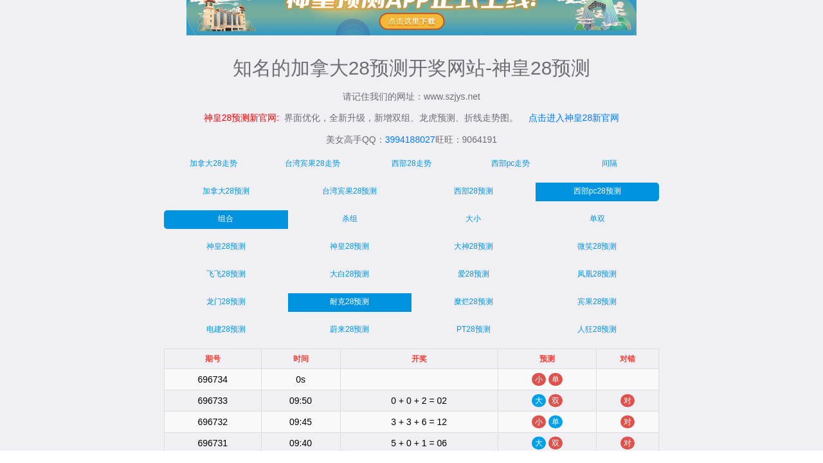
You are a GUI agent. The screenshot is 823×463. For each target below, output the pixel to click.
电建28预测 (226, 329)
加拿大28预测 (226, 190)
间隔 (609, 163)
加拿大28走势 (213, 163)
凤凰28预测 (597, 273)
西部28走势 (411, 163)
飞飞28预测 (226, 273)
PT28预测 (474, 329)
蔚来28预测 (349, 329)
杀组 (349, 218)
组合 (225, 218)
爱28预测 (473, 273)
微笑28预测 (597, 246)
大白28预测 (349, 273)
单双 (597, 218)
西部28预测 (473, 190)
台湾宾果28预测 (349, 190)
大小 (473, 218)
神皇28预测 (226, 246)
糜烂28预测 (473, 301)
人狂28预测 (597, 329)
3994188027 (410, 139)
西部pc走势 (510, 163)
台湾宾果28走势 (312, 163)
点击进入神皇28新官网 (574, 118)
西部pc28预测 (597, 190)
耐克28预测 (349, 301)
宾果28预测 (597, 301)
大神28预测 (473, 246)
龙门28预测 (226, 301)
